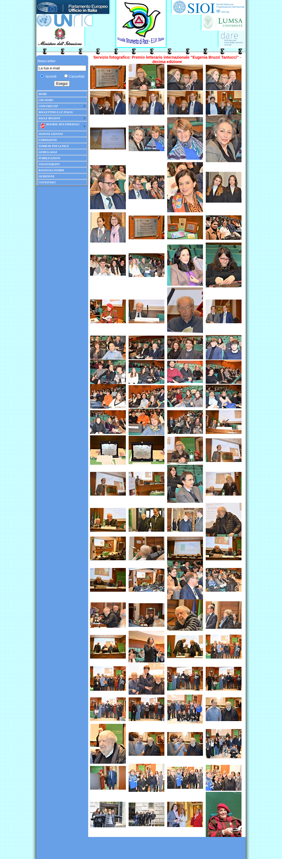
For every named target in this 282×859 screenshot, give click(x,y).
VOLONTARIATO (49, 164)
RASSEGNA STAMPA (51, 170)
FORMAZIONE (48, 140)
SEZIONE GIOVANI (51, 133)
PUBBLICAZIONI (49, 158)
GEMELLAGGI (48, 152)
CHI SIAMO (46, 100)
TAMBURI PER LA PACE (54, 146)
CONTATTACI (47, 182)
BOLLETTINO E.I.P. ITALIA (56, 112)
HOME (43, 94)
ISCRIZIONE (47, 176)
